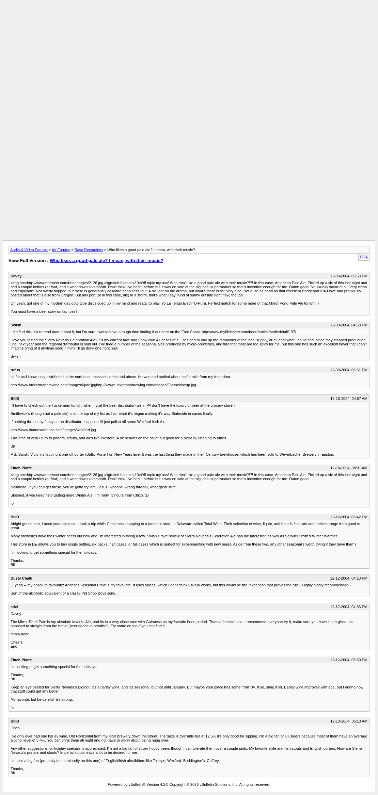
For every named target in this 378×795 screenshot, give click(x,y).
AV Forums (61, 250)
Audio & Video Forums (29, 250)
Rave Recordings (89, 250)
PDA (364, 257)
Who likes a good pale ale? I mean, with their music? (106, 260)
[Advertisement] (189, 18)
